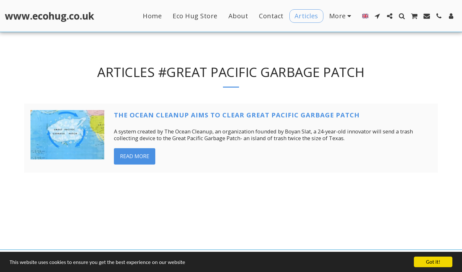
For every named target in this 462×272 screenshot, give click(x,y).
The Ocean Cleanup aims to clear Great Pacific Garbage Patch (237, 115)
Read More (134, 156)
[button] (377, 16)
